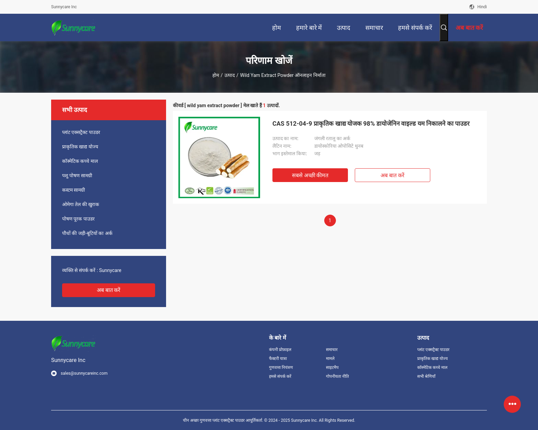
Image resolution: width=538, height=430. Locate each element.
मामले (330, 358)
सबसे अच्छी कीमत (310, 175)
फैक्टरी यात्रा (278, 358)
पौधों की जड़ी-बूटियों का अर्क (87, 233)
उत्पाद (229, 75)
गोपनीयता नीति (337, 376)
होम (215, 75)
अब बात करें (109, 290)
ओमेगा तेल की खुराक (80, 204)
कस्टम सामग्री (73, 190)
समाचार (332, 349)
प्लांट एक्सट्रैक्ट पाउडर (81, 132)
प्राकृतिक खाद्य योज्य (80, 146)
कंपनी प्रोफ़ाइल (280, 349)
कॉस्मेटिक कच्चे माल (80, 161)
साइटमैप (332, 367)
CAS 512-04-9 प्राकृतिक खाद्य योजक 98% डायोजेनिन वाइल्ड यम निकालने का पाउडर (370, 123)
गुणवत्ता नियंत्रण (281, 367)
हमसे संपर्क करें (280, 376)
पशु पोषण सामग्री (77, 175)
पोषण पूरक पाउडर (78, 219)
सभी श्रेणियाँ (426, 376)
